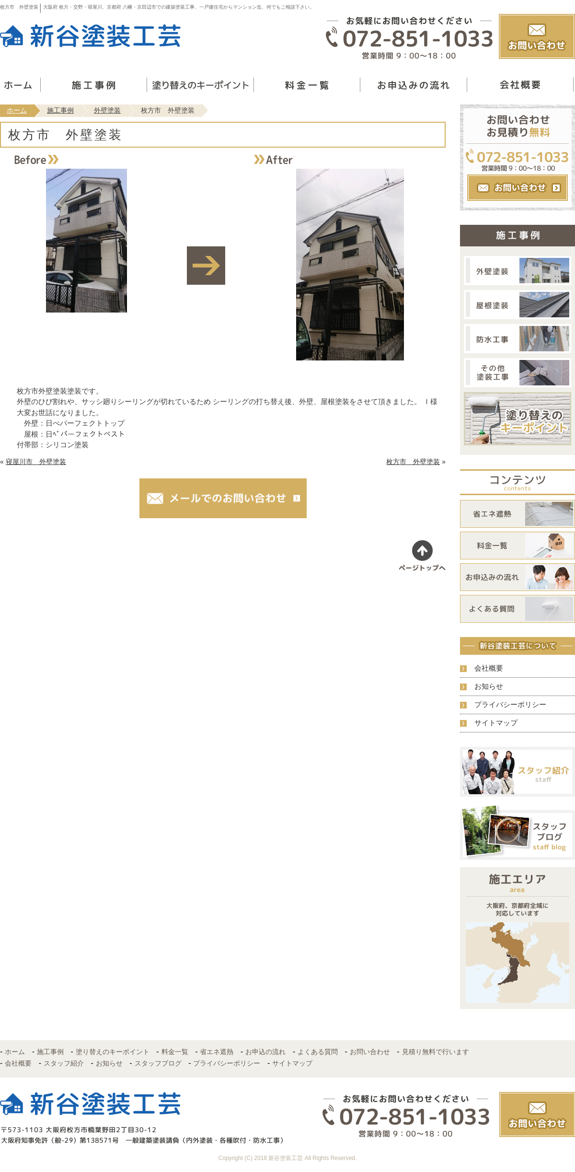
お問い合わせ (370, 1052)
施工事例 (60, 110)
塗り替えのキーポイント (113, 1052)
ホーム (17, 110)
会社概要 (488, 668)
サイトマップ (496, 723)
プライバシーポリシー (510, 704)
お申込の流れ (265, 1052)
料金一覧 (174, 1052)
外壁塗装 (107, 110)
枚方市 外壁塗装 (413, 461)
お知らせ (488, 686)
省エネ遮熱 (216, 1052)
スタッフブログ (158, 1063)
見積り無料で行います (435, 1052)
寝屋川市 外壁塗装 (36, 461)
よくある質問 (318, 1052)
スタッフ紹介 (64, 1063)
